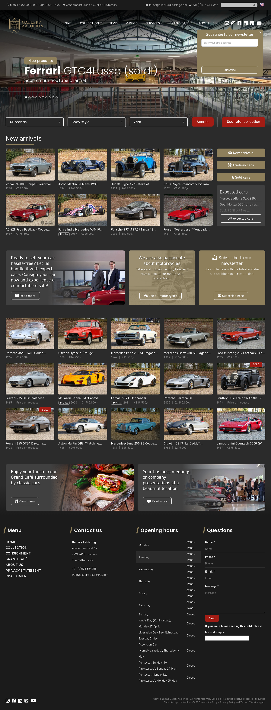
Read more (25, 296)
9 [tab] (53, 97)
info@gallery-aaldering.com (90, 575)
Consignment (18, 553)
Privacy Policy (227, 702)
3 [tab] (33, 97)
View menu (25, 501)
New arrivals (241, 152)
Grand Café (179, 23)
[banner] (27, 25)
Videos (131, 23)
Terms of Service (249, 702)
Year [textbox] (137, 122)
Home (67, 23)
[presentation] (230, 56)
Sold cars (241, 177)
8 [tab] (50, 97)
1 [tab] (26, 97)
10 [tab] (57, 97)
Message (212, 586)
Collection (89, 23)
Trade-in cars (241, 165)
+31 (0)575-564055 (84, 569)
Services (152, 23)
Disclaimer (16, 576)
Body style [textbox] (81, 122)
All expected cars (240, 218)
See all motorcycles (160, 296)
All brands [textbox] (18, 122)
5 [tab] (40, 97)
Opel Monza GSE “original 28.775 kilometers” (238, 204)
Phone (210, 557)
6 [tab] (43, 97)
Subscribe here (231, 296)
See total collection (243, 121)
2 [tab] (29, 97)
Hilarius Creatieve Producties (249, 698)
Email (210, 571)
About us (207, 23)
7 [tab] (46, 97)
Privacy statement (23, 570)
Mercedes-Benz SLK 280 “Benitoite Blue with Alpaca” (240, 198)
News (113, 23)
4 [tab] (36, 97)
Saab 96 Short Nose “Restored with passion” (237, 210)
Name (210, 542)
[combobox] (35, 122)
